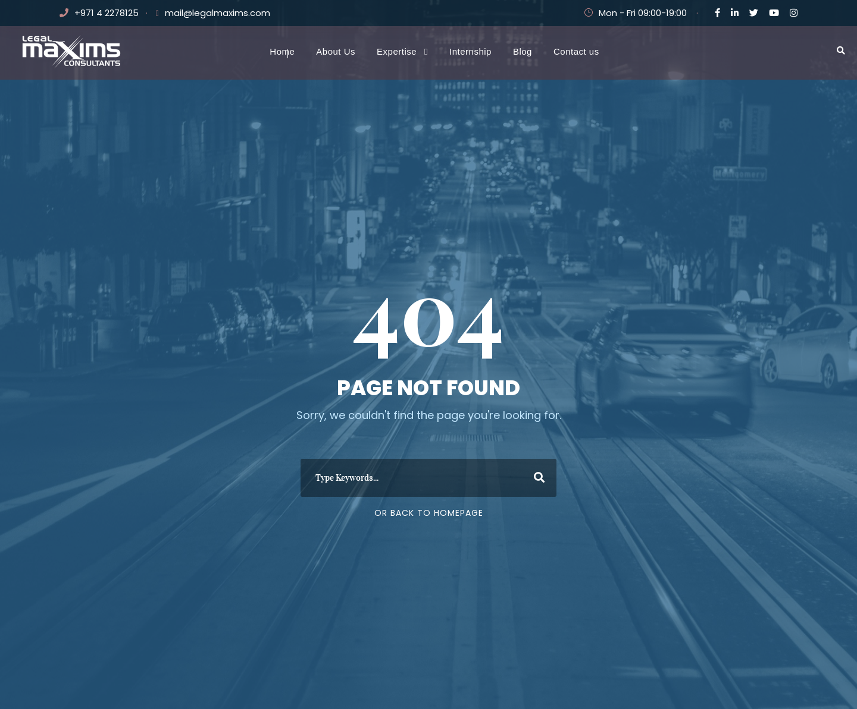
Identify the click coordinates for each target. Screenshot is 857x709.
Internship (470, 51)
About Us (335, 51)
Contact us (576, 51)
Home (282, 51)
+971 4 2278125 (106, 13)
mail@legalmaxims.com (217, 13)
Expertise (397, 51)
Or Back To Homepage (428, 513)
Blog (522, 51)
